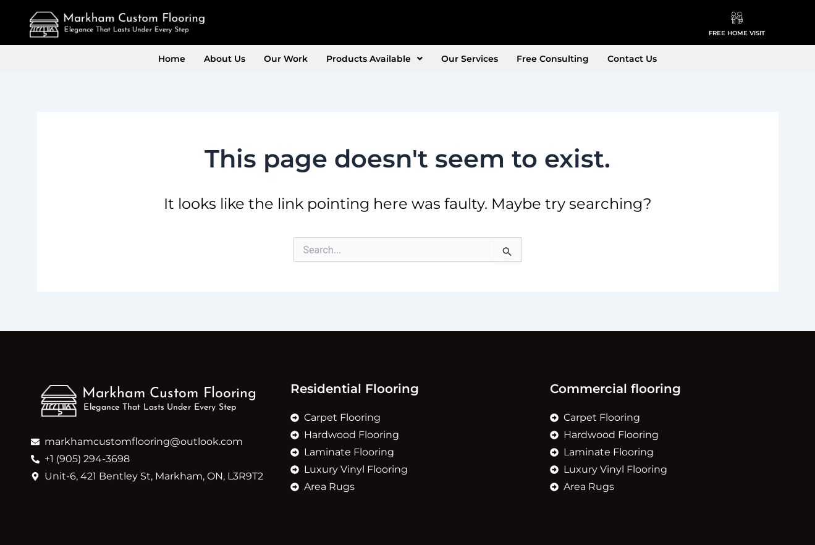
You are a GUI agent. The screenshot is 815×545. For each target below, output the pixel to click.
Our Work (286, 58)
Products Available (374, 58)
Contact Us (632, 58)
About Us (224, 58)
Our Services (469, 58)
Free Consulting (553, 58)
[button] (374, 58)
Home (171, 58)
